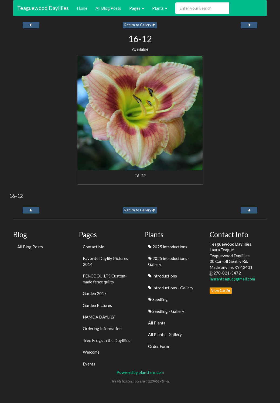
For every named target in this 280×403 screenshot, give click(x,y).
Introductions (162, 275)
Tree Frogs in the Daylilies (106, 340)
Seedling (158, 299)
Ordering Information (102, 328)
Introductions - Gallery (170, 287)
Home (82, 8)
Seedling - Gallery (166, 311)
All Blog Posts (108, 8)
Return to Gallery (139, 25)
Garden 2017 (95, 293)
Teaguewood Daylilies (43, 8)
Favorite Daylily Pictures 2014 (105, 261)
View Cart (220, 290)
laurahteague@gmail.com (232, 278)
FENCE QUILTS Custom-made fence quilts (105, 278)
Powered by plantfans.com (140, 372)
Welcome (91, 352)
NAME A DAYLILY (99, 316)
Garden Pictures (97, 305)
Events (89, 363)
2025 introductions (167, 246)
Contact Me (93, 246)
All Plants (156, 322)
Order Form (158, 346)
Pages (136, 8)
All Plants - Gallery (165, 334)
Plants (159, 8)
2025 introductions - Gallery (169, 261)
